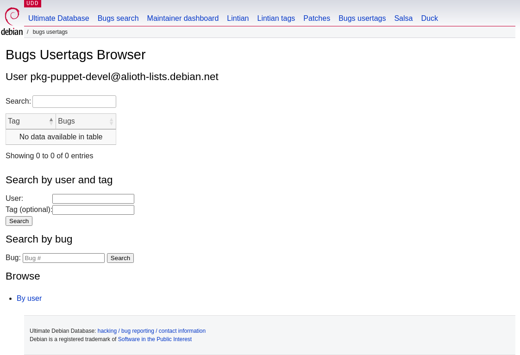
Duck (429, 18)
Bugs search (118, 18)
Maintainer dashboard (183, 18)
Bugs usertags (362, 18)
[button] (51, 121)
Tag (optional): (29, 209)
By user (29, 298)
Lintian (238, 18)
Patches (316, 18)
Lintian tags (276, 18)
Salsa (403, 18)
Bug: (13, 258)
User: (14, 198)
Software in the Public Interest (155, 339)
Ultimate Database (58, 18)
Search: (18, 101)
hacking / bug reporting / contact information (152, 331)
